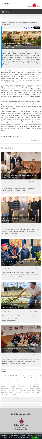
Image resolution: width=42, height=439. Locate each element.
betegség (37, 384)
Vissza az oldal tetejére (33, 140)
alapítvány (16, 378)
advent (26, 376)
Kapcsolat (21, 416)
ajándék (37, 376)
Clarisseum (19, 392)
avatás (14, 384)
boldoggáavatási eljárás (8, 388)
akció (2, 378)
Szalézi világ (11, 22)
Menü (5, 12)
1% (5, 376)
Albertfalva (24, 378)
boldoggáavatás (34, 386)
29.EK (14, 376)
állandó (11, 380)
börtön (26, 388)
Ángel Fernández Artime (15, 382)
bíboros (13, 386)
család (37, 392)
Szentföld (6, 47)
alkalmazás (4, 380)
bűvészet (22, 390)
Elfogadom (35, 437)
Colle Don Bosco (29, 392)
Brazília (32, 388)
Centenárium (31, 390)
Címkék (3, 372)
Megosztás (28, 28)
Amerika (27, 380)
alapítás (9, 378)
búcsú (38, 388)
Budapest (4, 390)
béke (31, 384)
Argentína (34, 382)
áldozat (37, 378)
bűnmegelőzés (13, 390)
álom (21, 380)
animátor (27, 382)
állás (17, 380)
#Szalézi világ (18, 45)
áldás (31, 378)
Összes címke (21, 399)
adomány (20, 376)
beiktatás (25, 384)
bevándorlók (4, 386)
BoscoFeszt (19, 388)
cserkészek (13, 394)
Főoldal (4, 22)
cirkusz (12, 392)
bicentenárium (23, 386)
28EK (9, 376)
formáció (12, 47)
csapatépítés (4, 394)
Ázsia (19, 384)
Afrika (31, 376)
